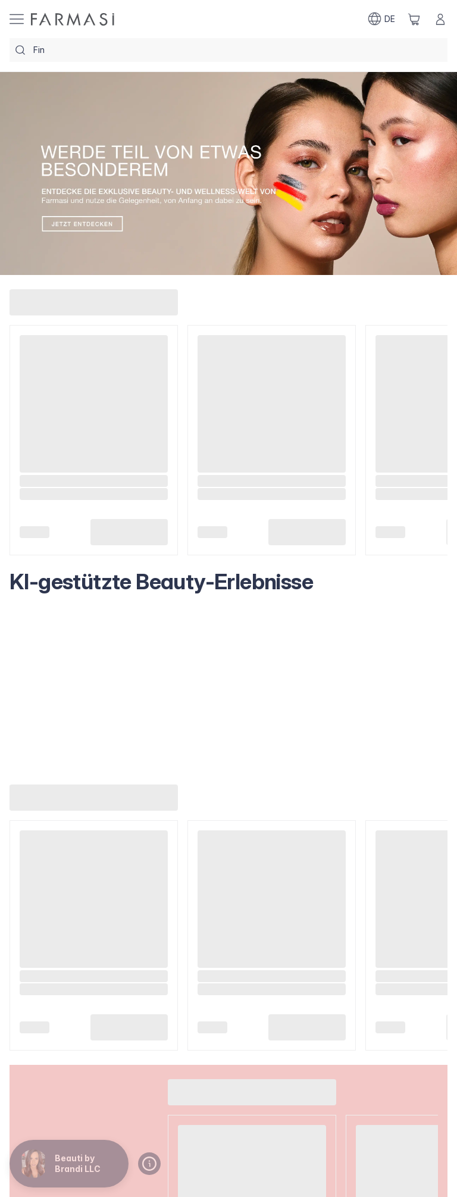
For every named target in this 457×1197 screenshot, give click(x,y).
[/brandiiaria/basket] (414, 19)
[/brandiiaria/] (72, 19)
